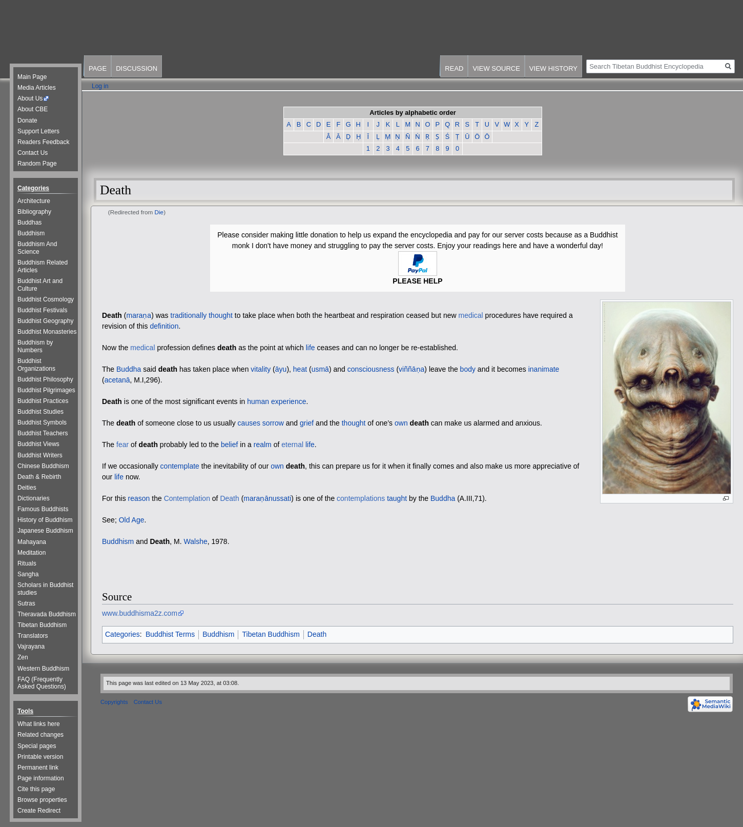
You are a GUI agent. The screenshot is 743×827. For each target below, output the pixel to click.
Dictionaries (33, 498)
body (468, 369)
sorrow (273, 423)
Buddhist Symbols (42, 422)
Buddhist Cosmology (45, 299)
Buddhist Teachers (42, 433)
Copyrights (114, 702)
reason (139, 498)
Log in (100, 86)
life (310, 348)
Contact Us (32, 152)
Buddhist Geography (45, 321)
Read (454, 68)
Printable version (40, 756)
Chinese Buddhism (43, 466)
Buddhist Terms (170, 634)
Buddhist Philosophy (45, 379)
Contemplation (187, 498)
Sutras (26, 603)
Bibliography (34, 211)
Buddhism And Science (37, 247)
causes (249, 423)
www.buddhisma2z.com (139, 613)
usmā (320, 369)
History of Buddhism (44, 519)
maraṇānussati (267, 498)
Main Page (32, 76)
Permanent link (37, 767)
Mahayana (31, 542)
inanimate (544, 369)
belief (229, 444)
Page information (40, 778)
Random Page (37, 163)
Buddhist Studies (40, 411)
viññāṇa (411, 369)
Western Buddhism (43, 668)
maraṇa (138, 315)
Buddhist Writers (40, 455)
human (258, 401)
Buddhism (118, 541)
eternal (292, 444)
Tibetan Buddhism (270, 634)
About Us (30, 98)
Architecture (33, 201)
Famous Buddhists (42, 509)
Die (159, 212)
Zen (22, 657)
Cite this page (36, 789)
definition (164, 326)
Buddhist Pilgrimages (46, 390)
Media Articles (36, 87)
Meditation (31, 552)
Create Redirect (38, 810)
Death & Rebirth (39, 476)
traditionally (189, 315)
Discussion (136, 68)
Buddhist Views (38, 444)
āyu (281, 369)
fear (122, 444)
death (226, 348)
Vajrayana (31, 646)
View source (496, 68)
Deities (26, 487)
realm (263, 444)
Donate (27, 120)
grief (307, 423)
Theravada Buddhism (46, 614)
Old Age (132, 520)
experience (288, 401)
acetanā (117, 380)
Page (98, 68)
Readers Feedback (43, 142)
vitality (261, 369)
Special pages (36, 746)
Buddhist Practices (42, 401)
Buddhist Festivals (42, 310)
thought (221, 315)
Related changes (40, 734)
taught (397, 498)
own (401, 423)
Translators (32, 635)
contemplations (361, 498)
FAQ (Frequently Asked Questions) (41, 683)
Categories (122, 634)
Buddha (128, 369)
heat (300, 369)
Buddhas (29, 222)
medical (470, 315)
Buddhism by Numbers (35, 346)
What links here (38, 724)
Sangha (27, 574)
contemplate (179, 466)
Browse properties (42, 799)
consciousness (371, 369)
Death (112, 315)
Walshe (196, 541)
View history (553, 68)
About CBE (32, 109)
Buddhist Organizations (36, 364)
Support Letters (38, 131)
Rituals (26, 563)
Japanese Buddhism (45, 530)
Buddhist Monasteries (46, 331)
